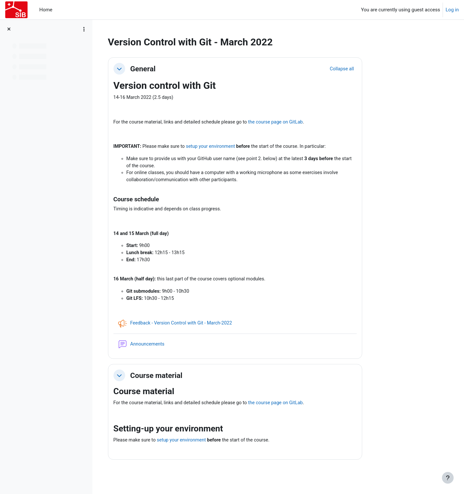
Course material (194, 380)
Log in (452, 10)
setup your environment (252, 147)
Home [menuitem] (45, 10)
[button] (157, 69)
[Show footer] (448, 478)
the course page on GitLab (319, 122)
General (181, 69)
